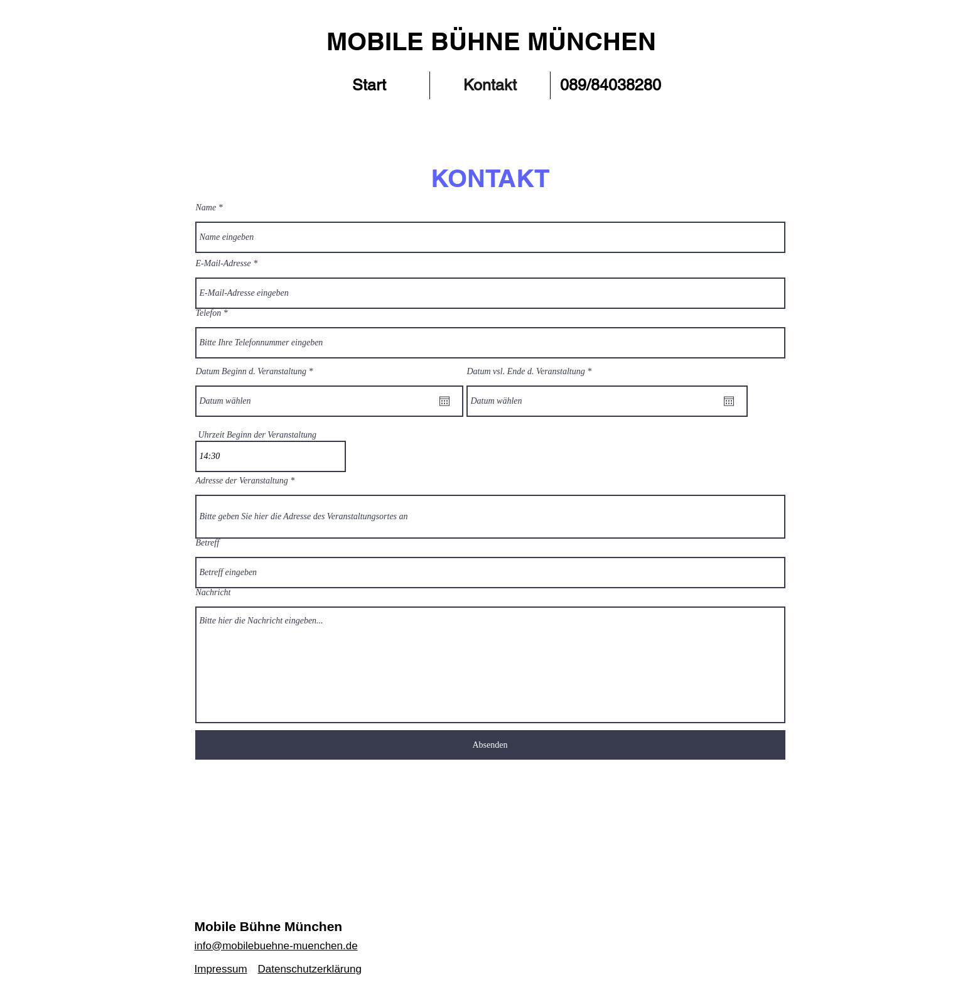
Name (206, 207)
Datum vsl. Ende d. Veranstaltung (531, 371)
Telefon (209, 313)
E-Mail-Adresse (223, 263)
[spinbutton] (271, 456)
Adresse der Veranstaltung (242, 481)
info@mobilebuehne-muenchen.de (276, 946)
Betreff (208, 543)
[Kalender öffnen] (444, 401)
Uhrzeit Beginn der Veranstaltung (257, 435)
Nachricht (213, 592)
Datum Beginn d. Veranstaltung (256, 371)
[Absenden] (490, 745)
